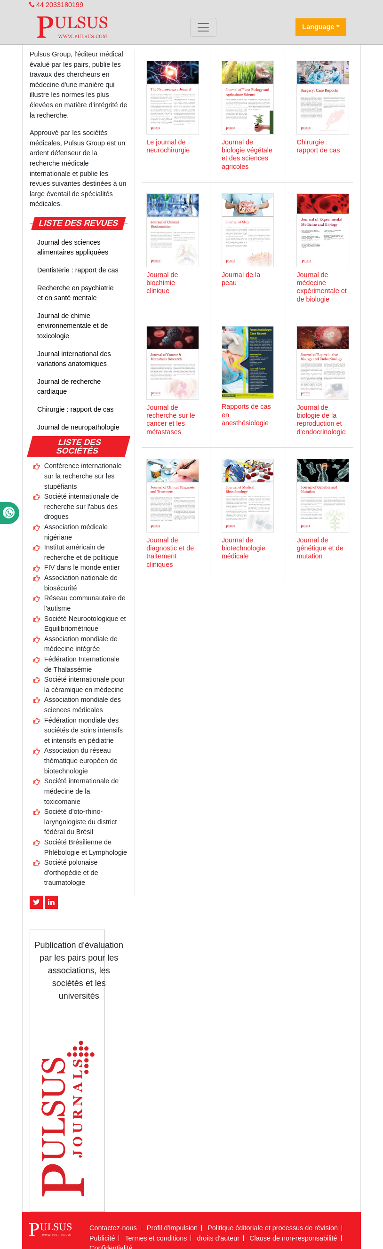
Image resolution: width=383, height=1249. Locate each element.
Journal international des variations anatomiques (74, 359)
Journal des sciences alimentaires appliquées (72, 247)
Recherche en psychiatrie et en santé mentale (75, 293)
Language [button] (318, 27)
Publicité (102, 1238)
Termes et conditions (156, 1238)
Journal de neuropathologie (78, 427)
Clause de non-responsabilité (293, 1238)
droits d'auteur (218, 1238)
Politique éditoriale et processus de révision (272, 1228)
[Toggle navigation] (203, 27)
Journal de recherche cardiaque (69, 387)
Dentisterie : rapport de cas (78, 270)
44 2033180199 (56, 4)
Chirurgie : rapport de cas (75, 409)
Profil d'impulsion (172, 1228)
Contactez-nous (113, 1228)
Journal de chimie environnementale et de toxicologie (72, 326)
